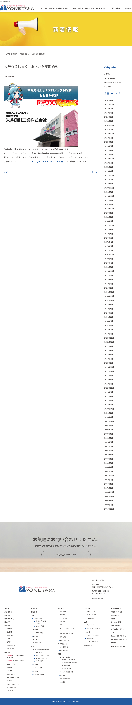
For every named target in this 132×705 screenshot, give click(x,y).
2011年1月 (108, 404)
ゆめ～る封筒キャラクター (43, 655)
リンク (113, 632)
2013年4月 (108, 354)
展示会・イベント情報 (113, 82)
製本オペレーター (12, 674)
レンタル (87, 632)
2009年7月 (108, 429)
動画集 (113, 619)
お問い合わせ (115, 8)
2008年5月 (108, 471)
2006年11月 (109, 492)
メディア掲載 (109, 78)
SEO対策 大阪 (62, 644)
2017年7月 (108, 237)
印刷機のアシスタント (18, 661)
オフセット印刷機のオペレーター (15, 656)
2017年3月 (108, 246)
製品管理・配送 (37, 643)
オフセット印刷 (37, 618)
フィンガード (90, 625)
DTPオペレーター (12, 681)
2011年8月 (108, 396)
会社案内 (73, 8)
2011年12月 (109, 387)
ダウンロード (115, 615)
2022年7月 (108, 162)
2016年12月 (109, 254)
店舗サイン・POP (64, 640)
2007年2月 (108, 488)
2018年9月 (108, 212)
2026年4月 (108, 100)
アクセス (9, 639)
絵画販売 (87, 645)
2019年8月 (108, 204)
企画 (85, 622)
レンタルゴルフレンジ (93, 642)
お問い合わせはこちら (66, 554)
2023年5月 (108, 146)
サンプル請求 (39, 661)
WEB (59, 654)
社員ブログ (8, 619)
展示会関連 (63, 637)
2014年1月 (108, 333)
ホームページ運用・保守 (66, 672)
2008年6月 (108, 467)
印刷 (32, 615)
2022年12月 (109, 158)
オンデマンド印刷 (38, 633)
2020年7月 (108, 192)
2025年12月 (109, 104)
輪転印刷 (35, 630)
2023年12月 (109, 133)
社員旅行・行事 (11, 645)
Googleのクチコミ (117, 636)
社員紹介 (9, 642)
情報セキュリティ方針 (118, 646)
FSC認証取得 (10, 649)
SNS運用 (62, 682)
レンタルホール (91, 638)
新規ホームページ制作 (68, 660)
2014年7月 (108, 312)
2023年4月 (108, 150)
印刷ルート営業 (11, 664)
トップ (6, 54)
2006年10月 (109, 496)
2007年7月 (108, 479)
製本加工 (35, 640)
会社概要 (9, 632)
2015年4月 (108, 283)
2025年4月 (108, 112)
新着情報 (14, 54)
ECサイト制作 (66, 665)
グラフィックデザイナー (13, 684)
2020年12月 (109, 187)
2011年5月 (108, 400)
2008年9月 (108, 454)
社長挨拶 (9, 629)
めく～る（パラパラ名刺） (93, 628)
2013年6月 (108, 350)
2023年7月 (108, 137)
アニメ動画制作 (91, 618)
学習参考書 (63, 612)
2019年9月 (108, 200)
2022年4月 (108, 171)
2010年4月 (108, 417)
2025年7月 (108, 108)
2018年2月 (108, 217)
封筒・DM (35, 671)
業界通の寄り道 (100, 8)
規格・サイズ (39, 652)
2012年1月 (108, 383)
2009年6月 (108, 433)
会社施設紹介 (10, 635)
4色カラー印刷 (40, 626)
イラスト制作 (63, 618)
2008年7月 (108, 463)
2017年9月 (108, 229)
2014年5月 (108, 321)
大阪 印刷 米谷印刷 (5, 1)
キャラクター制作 (91, 615)
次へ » (94, 172)
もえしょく (90, 612)
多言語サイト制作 (67, 668)
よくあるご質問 (89, 8)
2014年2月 (108, 329)
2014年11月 (109, 296)
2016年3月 (108, 267)
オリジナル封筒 (37, 668)
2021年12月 (109, 175)
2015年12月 (109, 271)
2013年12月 (109, 337)
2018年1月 (108, 221)
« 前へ (7, 172)
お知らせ (108, 74)
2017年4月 (108, 242)
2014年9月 (108, 304)
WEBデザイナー (11, 687)
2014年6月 (108, 317)
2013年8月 (108, 346)
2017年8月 (108, 233)
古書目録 (62, 621)
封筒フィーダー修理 (38, 674)
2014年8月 (108, 308)
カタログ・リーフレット (66, 633)
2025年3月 (108, 116)
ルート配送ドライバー (13, 677)
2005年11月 (109, 508)
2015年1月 (108, 287)
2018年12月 (109, 208)
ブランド (87, 608)
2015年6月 (108, 279)
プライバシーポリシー (118, 629)
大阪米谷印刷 (75, 702)
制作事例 (59, 8)
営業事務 (9, 667)
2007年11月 (109, 475)
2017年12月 (109, 225)
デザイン (61, 608)
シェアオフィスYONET (93, 635)
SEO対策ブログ (64, 650)
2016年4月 (108, 262)
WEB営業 (9, 671)
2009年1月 (108, 450)
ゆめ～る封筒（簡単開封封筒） (41, 650)
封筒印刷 (35, 664)
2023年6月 (108, 141)
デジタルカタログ (65, 679)
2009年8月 (108, 425)
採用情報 (80, 8)
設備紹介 (66, 8)
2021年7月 (108, 179)
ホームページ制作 (65, 657)
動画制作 (62, 675)
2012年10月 (109, 371)
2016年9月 (108, 258)
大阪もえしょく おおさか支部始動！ (33, 54)
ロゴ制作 (62, 615)
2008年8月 (108, 458)
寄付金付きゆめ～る (41, 658)
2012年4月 (108, 379)
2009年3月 (108, 442)
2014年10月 (109, 300)
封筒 (32, 646)
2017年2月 (108, 250)
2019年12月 (109, 196)
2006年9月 (108, 500)
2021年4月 (108, 183)
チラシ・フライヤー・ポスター (67, 629)
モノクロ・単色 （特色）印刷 (41, 622)
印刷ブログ (36, 636)
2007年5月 (108, 483)
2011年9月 (108, 392)
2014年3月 (108, 325)
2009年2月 (108, 446)
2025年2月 (108, 121)
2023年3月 (108, 154)
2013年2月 (108, 358)
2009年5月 (108, 438)
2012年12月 (109, 367)
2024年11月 (109, 125)
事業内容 (51, 8)
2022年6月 (108, 167)
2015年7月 (108, 275)
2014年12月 (109, 292)
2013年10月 (109, 342)
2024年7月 (108, 129)
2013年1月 (108, 362)
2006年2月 (108, 504)
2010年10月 (109, 408)
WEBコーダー (10, 691)
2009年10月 (109, 421)
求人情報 (108, 86)
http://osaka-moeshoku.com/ (46, 161)
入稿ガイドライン (117, 612)
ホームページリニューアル (69, 663)
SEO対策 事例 (64, 647)
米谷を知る (44, 8)
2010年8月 (108, 413)
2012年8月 (108, 375)
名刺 (61, 625)
